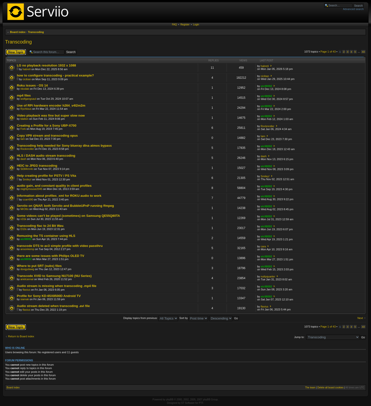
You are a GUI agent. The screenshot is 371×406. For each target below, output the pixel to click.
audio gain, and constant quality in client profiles (54, 185)
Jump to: (299, 337)
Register (185, 24)
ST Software (188, 403)
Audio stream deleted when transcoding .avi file (53, 306)
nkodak (24, 88)
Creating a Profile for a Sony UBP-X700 (46, 125)
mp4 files (24, 95)
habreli (27, 69)
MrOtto (24, 209)
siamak (24, 299)
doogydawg (27, 269)
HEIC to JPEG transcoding (37, 165)
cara (263, 246)
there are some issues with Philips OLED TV (50, 256)
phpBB (169, 399)
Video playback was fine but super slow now (51, 115)
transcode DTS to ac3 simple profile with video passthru (60, 246)
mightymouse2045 (31, 188)
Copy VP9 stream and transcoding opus (47, 135)
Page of (328, 51)
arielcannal (26, 279)
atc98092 (266, 86)
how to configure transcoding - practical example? (55, 75)
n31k (23, 219)
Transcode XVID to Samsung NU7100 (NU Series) (54, 276)
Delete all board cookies (330, 387)
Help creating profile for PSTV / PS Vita (46, 175)
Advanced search (353, 9)
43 (363, 51)
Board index (18, 32)
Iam (22, 138)
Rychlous (25, 108)
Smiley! (27, 179)
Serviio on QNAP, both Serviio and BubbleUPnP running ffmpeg (65, 206)
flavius (26, 289)
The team (310, 387)
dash (23, 158)
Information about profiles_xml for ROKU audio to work (59, 196)
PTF (201, 403)
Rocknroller (267, 126)
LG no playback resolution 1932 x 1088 (46, 65)
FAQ (174, 24)
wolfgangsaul (28, 98)
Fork (23, 128)
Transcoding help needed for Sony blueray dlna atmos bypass (64, 145)
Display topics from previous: (150, 318)
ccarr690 (28, 199)
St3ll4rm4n (26, 168)
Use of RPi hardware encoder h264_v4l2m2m (51, 105)
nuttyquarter (268, 276)
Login (196, 24)
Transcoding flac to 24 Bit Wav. (40, 226)
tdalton (24, 118)
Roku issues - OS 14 (32, 85)
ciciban (27, 79)
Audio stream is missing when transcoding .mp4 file (56, 286)
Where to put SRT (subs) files (39, 266)
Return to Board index (21, 336)
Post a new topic (15, 52)
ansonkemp (27, 249)
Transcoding (36, 32)
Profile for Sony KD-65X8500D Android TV (49, 296)
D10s (23, 229)
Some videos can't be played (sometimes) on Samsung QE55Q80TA (68, 216)
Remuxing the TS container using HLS (46, 236)
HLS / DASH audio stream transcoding (46, 155)
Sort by (193, 318)
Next (360, 318)
